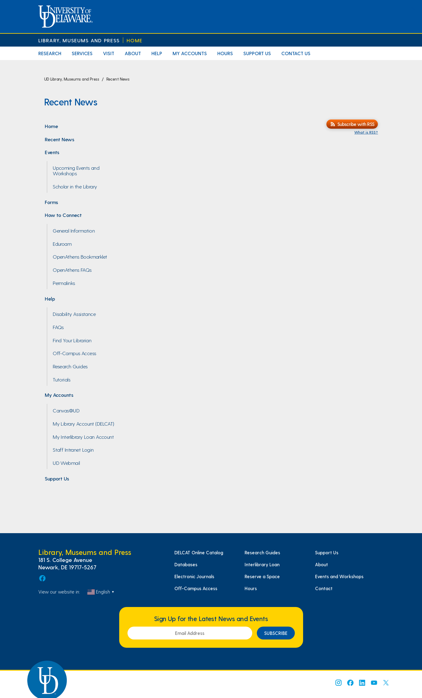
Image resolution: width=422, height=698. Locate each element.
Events (52, 152)
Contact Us (295, 53)
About (133, 53)
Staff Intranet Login (73, 449)
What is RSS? (366, 132)
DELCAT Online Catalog (198, 552)
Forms (51, 202)
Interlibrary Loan (262, 564)
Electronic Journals (194, 576)
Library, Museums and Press (79, 40)
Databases (185, 564)
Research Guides (70, 366)
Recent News (59, 139)
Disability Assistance (74, 314)
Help (156, 53)
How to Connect (63, 215)
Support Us (257, 53)
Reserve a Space (262, 576)
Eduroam (62, 244)
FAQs (58, 327)
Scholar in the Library (75, 186)
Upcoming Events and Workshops (76, 170)
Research (49, 53)
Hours (225, 53)
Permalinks (64, 283)
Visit (108, 53)
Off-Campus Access (74, 353)
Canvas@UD (66, 410)
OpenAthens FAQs (72, 270)
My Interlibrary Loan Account (83, 437)
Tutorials (61, 379)
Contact (324, 588)
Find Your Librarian (72, 340)
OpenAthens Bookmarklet (80, 256)
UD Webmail (66, 463)
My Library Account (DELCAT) (83, 423)
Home (135, 40)
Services (82, 53)
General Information (74, 230)
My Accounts (190, 53)
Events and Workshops (339, 576)
